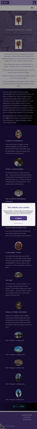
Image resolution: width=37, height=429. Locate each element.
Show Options (18, 223)
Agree (18, 218)
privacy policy (27, 213)
